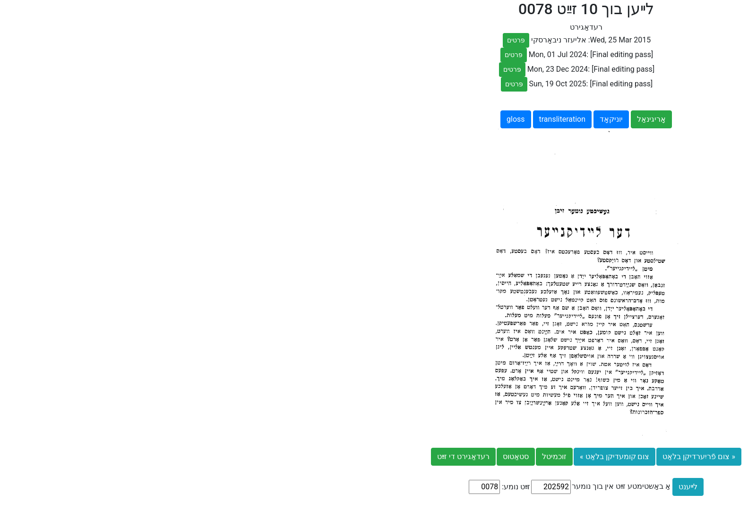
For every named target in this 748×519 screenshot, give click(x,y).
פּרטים (304, 40)
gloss (303, 119)
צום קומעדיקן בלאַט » (402, 456)
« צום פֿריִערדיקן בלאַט (486, 456)
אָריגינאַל (439, 119)
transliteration (350, 119)
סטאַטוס (304, 456)
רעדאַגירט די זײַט (251, 456)
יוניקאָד (399, 119)
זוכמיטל (342, 456)
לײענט (475, 486)
